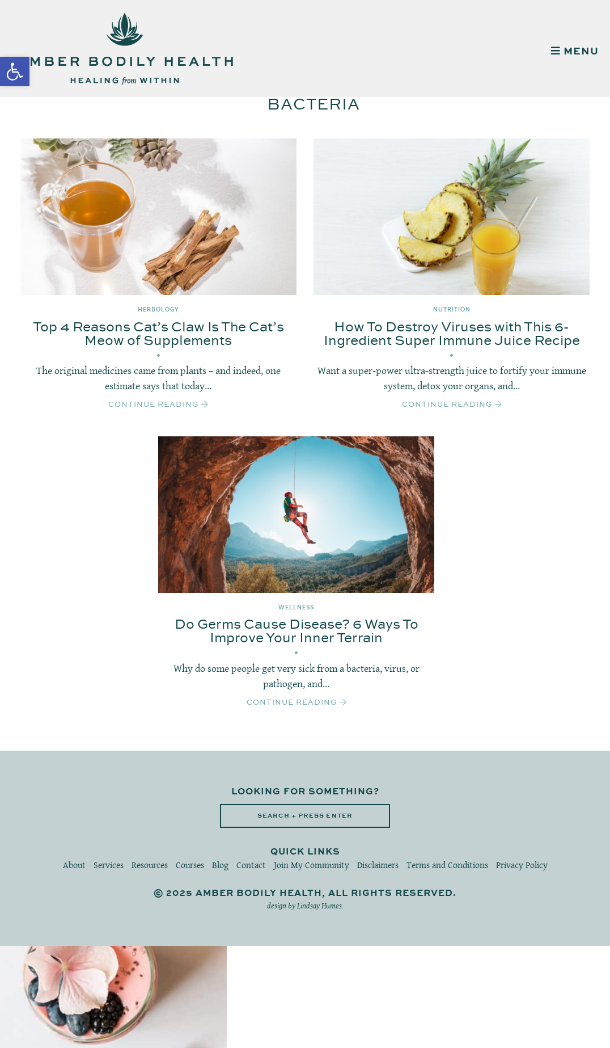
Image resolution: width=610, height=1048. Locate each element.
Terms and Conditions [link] (447, 865)
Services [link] (109, 865)
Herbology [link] (158, 309)
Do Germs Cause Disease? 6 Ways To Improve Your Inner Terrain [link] (296, 631)
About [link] (74, 865)
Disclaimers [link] (378, 865)
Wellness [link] (296, 607)
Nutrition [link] (452, 309)
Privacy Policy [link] (522, 865)
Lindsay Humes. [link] (320, 905)
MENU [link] (575, 51)
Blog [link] (220, 865)
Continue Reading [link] (158, 404)
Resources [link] (150, 865)
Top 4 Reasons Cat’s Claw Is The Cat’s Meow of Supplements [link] (158, 334)
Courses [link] (190, 865)
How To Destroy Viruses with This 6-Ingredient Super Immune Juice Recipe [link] (452, 334)
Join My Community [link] (311, 865)
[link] (14, 71)
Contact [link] (251, 865)
